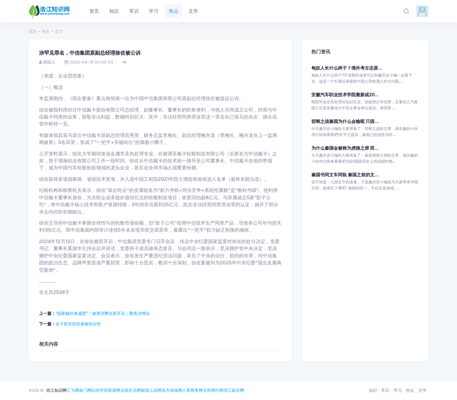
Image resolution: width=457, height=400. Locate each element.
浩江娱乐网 (233, 390)
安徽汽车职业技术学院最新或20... (345, 94)
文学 (422, 390)
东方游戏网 (172, 390)
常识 (385, 390)
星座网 (114, 390)
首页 (32, 31)
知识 (373, 390)
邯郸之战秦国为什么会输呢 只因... (345, 121)
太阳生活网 (130, 390)
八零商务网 (192, 390)
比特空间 (99, 390)
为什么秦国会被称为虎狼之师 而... (345, 148)
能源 (145, 390)
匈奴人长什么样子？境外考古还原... (346, 68)
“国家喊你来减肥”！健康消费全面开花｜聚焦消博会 (103, 313)
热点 (46, 31)
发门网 (85, 390)
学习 (398, 390)
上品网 (155, 390)
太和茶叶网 (213, 390)
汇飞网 (73, 390)
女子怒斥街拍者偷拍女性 (78, 323)
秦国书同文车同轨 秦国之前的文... (345, 174)
